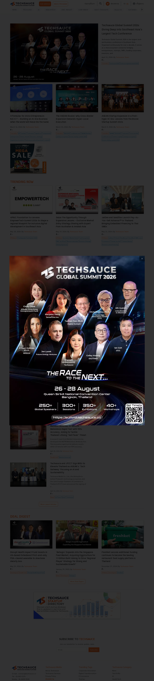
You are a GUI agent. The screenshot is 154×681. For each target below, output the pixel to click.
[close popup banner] (142, 258)
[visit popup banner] (77, 340)
